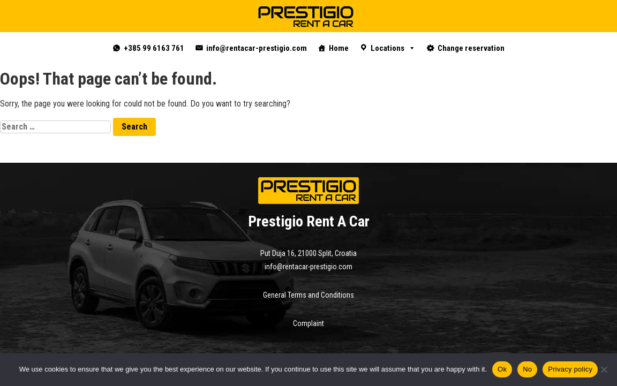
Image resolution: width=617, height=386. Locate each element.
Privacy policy (570, 369)
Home (339, 48)
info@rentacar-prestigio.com (256, 48)
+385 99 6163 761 (154, 48)
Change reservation (471, 48)
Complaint (308, 323)
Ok (502, 369)
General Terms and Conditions (308, 295)
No (527, 369)
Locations (393, 48)
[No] (603, 369)
